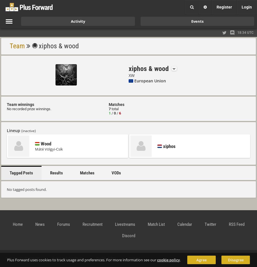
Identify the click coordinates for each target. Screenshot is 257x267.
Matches (87, 173)
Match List (156, 224)
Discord (128, 235)
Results (56, 173)
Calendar (184, 224)
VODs (116, 173)
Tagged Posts (21, 173)
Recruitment (92, 224)
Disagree (236, 259)
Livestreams (125, 224)
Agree (201, 259)
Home (18, 224)
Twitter (210, 224)
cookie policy (168, 259)
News (40, 224)
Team (17, 46)
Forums (63, 224)
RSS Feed (236, 224)
